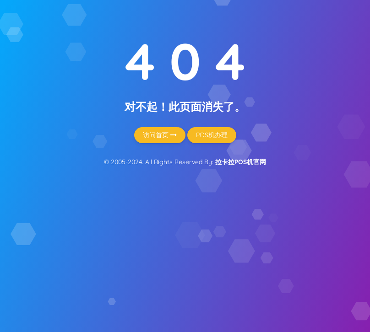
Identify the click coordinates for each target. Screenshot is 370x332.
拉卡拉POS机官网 (240, 162)
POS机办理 (212, 135)
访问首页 (160, 135)
